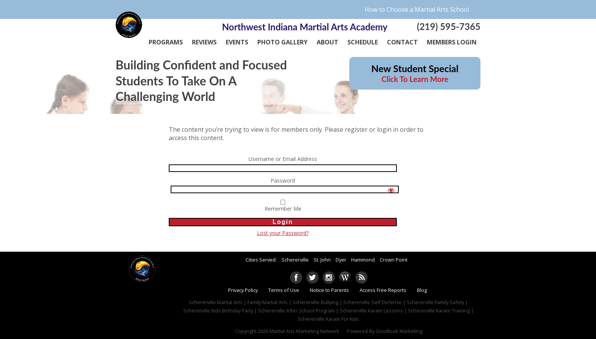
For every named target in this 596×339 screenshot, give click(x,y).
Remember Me (283, 206)
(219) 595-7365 (448, 26)
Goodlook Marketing (399, 331)
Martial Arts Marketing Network (304, 331)
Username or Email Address (283, 159)
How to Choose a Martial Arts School (417, 9)
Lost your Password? (283, 233)
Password (283, 181)
